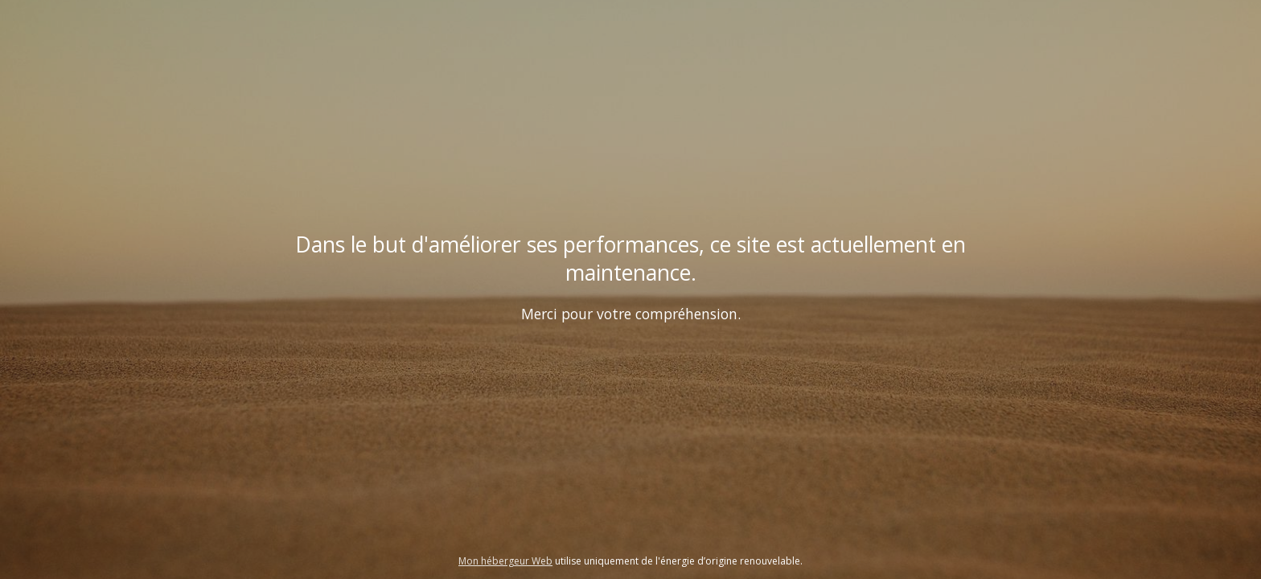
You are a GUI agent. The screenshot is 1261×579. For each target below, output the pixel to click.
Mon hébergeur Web (505, 561)
